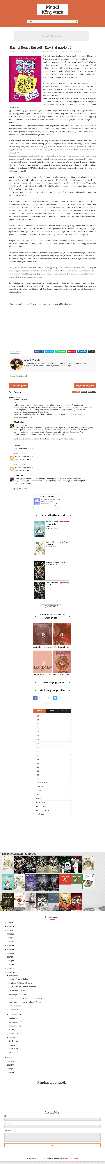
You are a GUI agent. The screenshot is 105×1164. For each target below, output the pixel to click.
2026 (9, 925)
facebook (92, 394)
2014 (37, 734)
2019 (37, 754)
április (12, 1044)
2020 (37, 758)
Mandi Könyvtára (52, 10)
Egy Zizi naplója (47, 52)
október (12, 1021)
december (13, 978)
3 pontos (38, 52)
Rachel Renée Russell (73, 52)
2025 (37, 777)
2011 (37, 722)
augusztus (13, 1028)
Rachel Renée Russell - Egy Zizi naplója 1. (25, 1001)
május (11, 1040)
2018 (37, 750)
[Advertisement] (52, 835)
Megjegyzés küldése (20, 491)
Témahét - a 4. (14, 1012)
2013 (32, 52)
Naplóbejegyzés (42, 805)
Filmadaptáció (41, 785)
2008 (9, 1075)
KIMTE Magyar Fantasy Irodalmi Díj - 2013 (26, 1005)
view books (58, 510)
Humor (57, 52)
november (13, 1017)
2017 (37, 746)
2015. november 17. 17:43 (24, 451)
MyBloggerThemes (70, 1161)
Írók (52, 713)
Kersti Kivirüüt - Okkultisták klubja (23, 989)
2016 (37, 742)
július (11, 1032)
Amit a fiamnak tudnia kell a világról (52, 526)
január (12, 1055)
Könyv (63, 52)
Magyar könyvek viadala (18, 982)
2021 (37, 761)
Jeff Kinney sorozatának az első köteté (79, 63)
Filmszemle (40, 789)
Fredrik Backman (53, 530)
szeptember (14, 1025)
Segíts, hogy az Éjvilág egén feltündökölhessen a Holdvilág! (42, 649)
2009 (9, 1071)
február (12, 1051)
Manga (38, 801)
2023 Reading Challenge (48, 499)
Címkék (39, 713)
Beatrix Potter (52, 548)
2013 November (15, 1008)
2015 (37, 738)
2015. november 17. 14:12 (24, 420)
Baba (37, 781)
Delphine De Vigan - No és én (20, 985)
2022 (37, 765)
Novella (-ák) (41, 809)
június (12, 1036)
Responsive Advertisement (51, 36)
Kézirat (39, 793)
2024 (37, 773)
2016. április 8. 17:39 (22, 486)
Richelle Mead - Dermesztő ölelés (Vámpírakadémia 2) (62, 649)
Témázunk (40, 816)
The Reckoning (52, 585)
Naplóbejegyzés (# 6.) (17, 997)
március (12, 1048)
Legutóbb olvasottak (53, 517)
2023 (37, 769)
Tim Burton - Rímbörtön (18, 993)
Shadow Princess (53, 565)
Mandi (16, 424)
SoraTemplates (42, 1161)
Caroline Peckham (53, 566)
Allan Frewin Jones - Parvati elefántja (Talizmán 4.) (62, 677)
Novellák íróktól (43, 813)
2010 (37, 718)
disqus (84, 394)
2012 (37, 726)
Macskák (18, 456)
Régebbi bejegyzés (85, 387)
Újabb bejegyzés (18, 387)
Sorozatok (65, 713)
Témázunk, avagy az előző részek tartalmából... (42, 677)
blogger (76, 394)
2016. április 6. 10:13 (22, 462)
